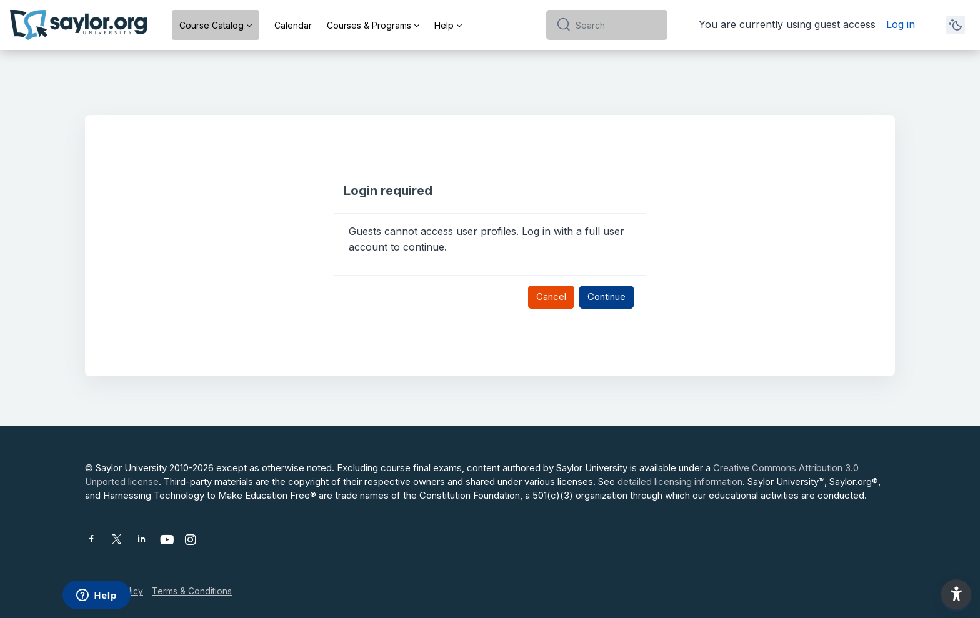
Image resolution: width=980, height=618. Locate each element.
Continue (607, 296)
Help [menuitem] (444, 25)
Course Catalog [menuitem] (211, 25)
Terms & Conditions (192, 591)
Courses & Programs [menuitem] (369, 25)
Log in (900, 24)
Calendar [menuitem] (293, 25)
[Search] (617, 24)
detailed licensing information (680, 481)
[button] (956, 594)
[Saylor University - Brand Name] (78, 25)
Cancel (551, 296)
